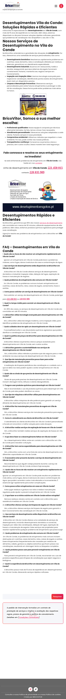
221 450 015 (55, 167)
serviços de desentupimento (51, 223)
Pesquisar (6, 593)
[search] (26, 596)
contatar (38, 163)
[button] (56, 6)
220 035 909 (37, 172)
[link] (30, 689)
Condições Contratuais (29, 617)
